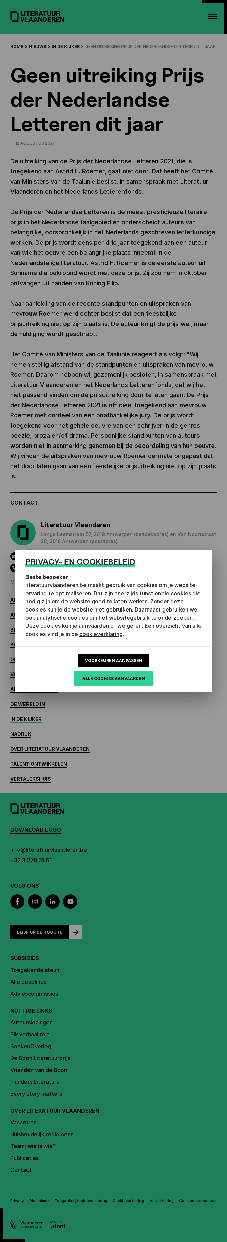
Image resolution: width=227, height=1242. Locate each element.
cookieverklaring (101, 633)
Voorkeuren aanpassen (114, 660)
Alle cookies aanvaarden (113, 678)
